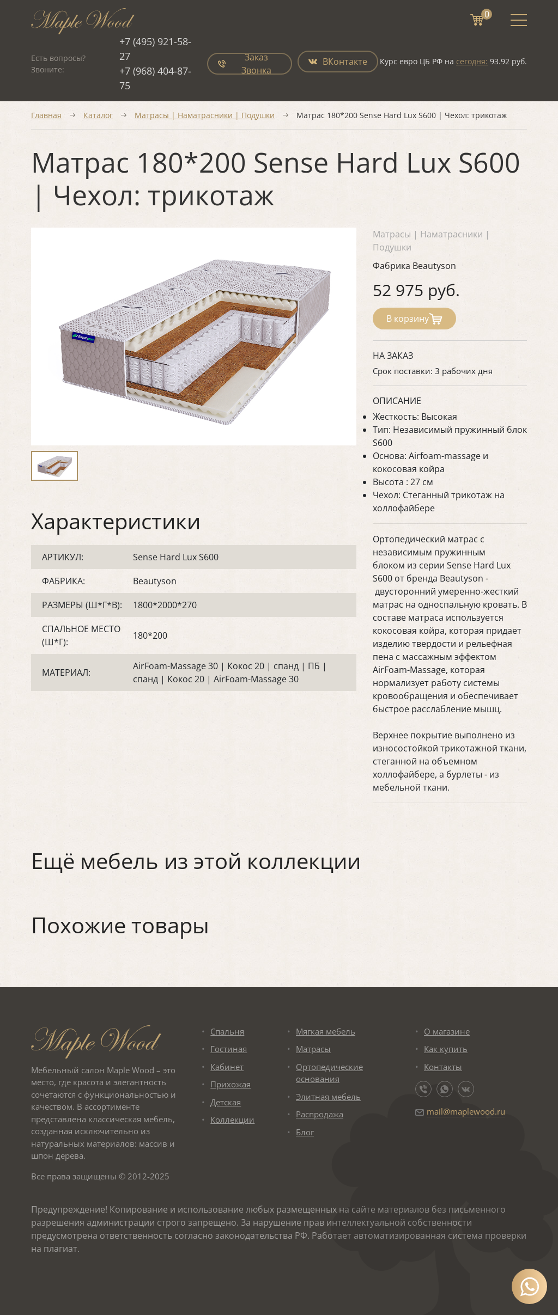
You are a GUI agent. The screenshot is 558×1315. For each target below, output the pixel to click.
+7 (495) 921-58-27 (155, 49)
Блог (305, 1132)
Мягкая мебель (325, 1031)
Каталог (98, 115)
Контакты (443, 1066)
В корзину (414, 319)
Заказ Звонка (244, 64)
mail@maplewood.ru (466, 1111)
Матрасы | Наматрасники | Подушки (205, 115)
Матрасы (313, 1048)
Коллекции (232, 1119)
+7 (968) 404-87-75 (155, 78)
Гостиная (228, 1048)
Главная (46, 115)
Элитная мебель (328, 1096)
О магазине (447, 1031)
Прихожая (230, 1084)
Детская (225, 1102)
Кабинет (227, 1066)
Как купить (446, 1048)
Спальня (227, 1031)
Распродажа (319, 1114)
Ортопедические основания (329, 1073)
